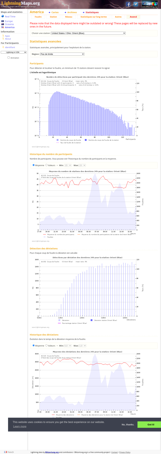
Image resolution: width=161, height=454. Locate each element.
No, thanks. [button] (128, 424)
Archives (72, 12)
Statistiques (92, 12)
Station (53, 16)
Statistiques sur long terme (94, 16)
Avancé (133, 16)
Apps (7, 35)
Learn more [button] (19, 426)
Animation (15, 58)
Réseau (68, 16)
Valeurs (51, 165)
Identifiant (10, 47)
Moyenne (39, 165)
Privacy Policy (124, 452)
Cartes (55, 12)
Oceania (9, 24)
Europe (9, 21)
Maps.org (20, 3)
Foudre (38, 16)
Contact (114, 452)
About (8, 38)
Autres (118, 16)
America (9, 27)
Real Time (10, 16)
